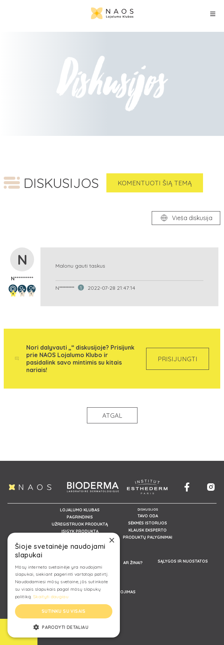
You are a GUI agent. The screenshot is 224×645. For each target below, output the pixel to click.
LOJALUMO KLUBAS (80, 509)
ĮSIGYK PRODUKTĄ (80, 531)
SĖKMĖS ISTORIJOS (147, 523)
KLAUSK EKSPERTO (147, 530)
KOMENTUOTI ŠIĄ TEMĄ (155, 183)
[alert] (63, 585)
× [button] (111, 541)
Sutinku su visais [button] (64, 611)
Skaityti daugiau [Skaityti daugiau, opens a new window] (51, 596)
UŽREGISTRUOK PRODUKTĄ (80, 524)
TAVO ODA (147, 515)
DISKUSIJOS (147, 509)
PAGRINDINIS (80, 517)
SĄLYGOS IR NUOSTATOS (183, 561)
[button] (63, 626)
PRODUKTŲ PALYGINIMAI (147, 537)
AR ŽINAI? (133, 562)
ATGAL (112, 415)
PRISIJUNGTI (177, 359)
